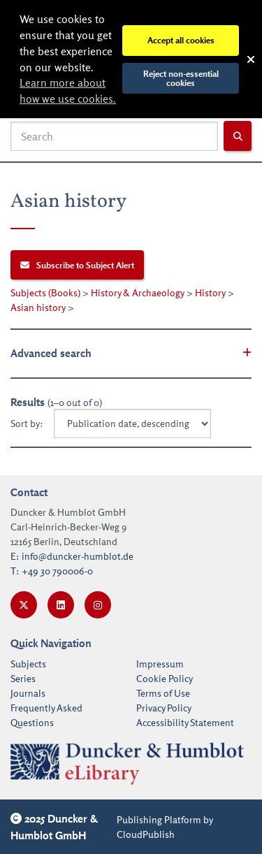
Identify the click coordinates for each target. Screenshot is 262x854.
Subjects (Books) (45, 292)
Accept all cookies (180, 39)
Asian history (38, 307)
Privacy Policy (163, 708)
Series (23, 678)
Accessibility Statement (185, 722)
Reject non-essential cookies (181, 78)
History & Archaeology (137, 292)
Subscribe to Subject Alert (77, 264)
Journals (27, 693)
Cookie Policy (164, 678)
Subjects (28, 664)
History (210, 292)
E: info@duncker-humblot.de (71, 556)
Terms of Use (163, 693)
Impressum (160, 664)
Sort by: (26, 423)
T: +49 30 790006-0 (51, 571)
